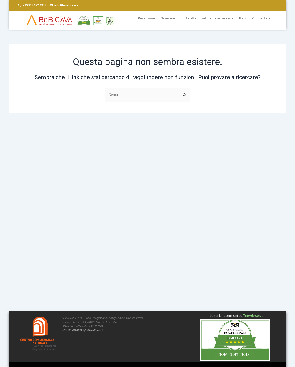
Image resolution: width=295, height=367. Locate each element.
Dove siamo (170, 18)
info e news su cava (217, 18)
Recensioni (146, 18)
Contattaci (261, 18)
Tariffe (190, 18)
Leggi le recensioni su (236, 315)
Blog (242, 18)
